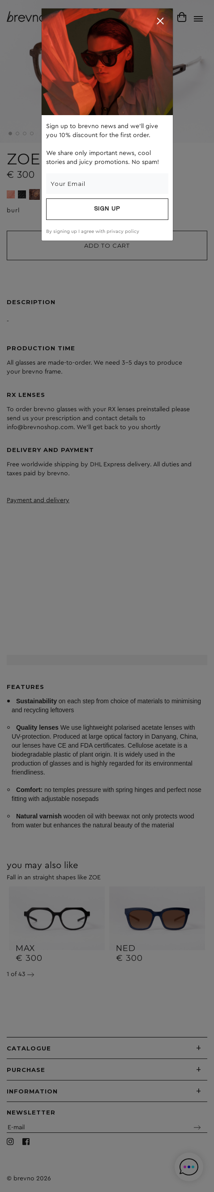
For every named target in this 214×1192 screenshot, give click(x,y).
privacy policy (123, 231)
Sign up (107, 209)
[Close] (160, 21)
